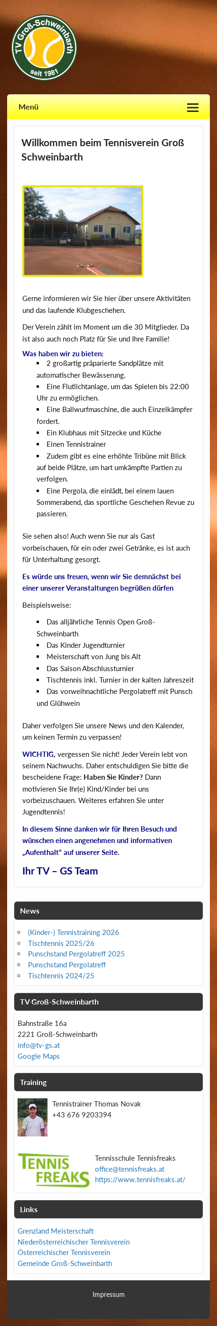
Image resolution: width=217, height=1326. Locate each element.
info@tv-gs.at (39, 1045)
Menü (28, 106)
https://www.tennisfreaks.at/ (140, 1179)
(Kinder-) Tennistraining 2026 (73, 932)
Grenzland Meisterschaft (56, 1230)
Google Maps (39, 1056)
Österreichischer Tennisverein (64, 1252)
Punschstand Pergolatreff (67, 964)
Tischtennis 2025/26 (61, 943)
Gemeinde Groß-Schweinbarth (65, 1263)
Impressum (109, 1294)
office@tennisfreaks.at (129, 1169)
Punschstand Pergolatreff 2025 (76, 953)
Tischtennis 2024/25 (61, 975)
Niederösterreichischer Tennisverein (74, 1241)
